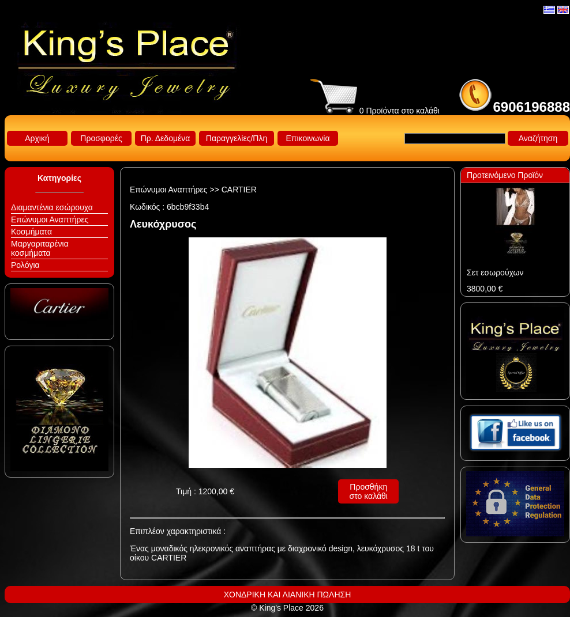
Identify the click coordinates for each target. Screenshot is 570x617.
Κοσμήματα (31, 231)
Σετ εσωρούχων (495, 272)
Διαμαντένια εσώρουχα (52, 207)
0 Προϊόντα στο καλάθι (375, 110)
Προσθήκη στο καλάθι (369, 491)
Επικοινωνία (308, 138)
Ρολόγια (25, 265)
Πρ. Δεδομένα (165, 138)
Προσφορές (101, 138)
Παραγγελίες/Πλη (236, 138)
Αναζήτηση (538, 138)
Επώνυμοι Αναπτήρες (50, 219)
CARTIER (239, 189)
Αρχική (37, 138)
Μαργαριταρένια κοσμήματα (40, 248)
